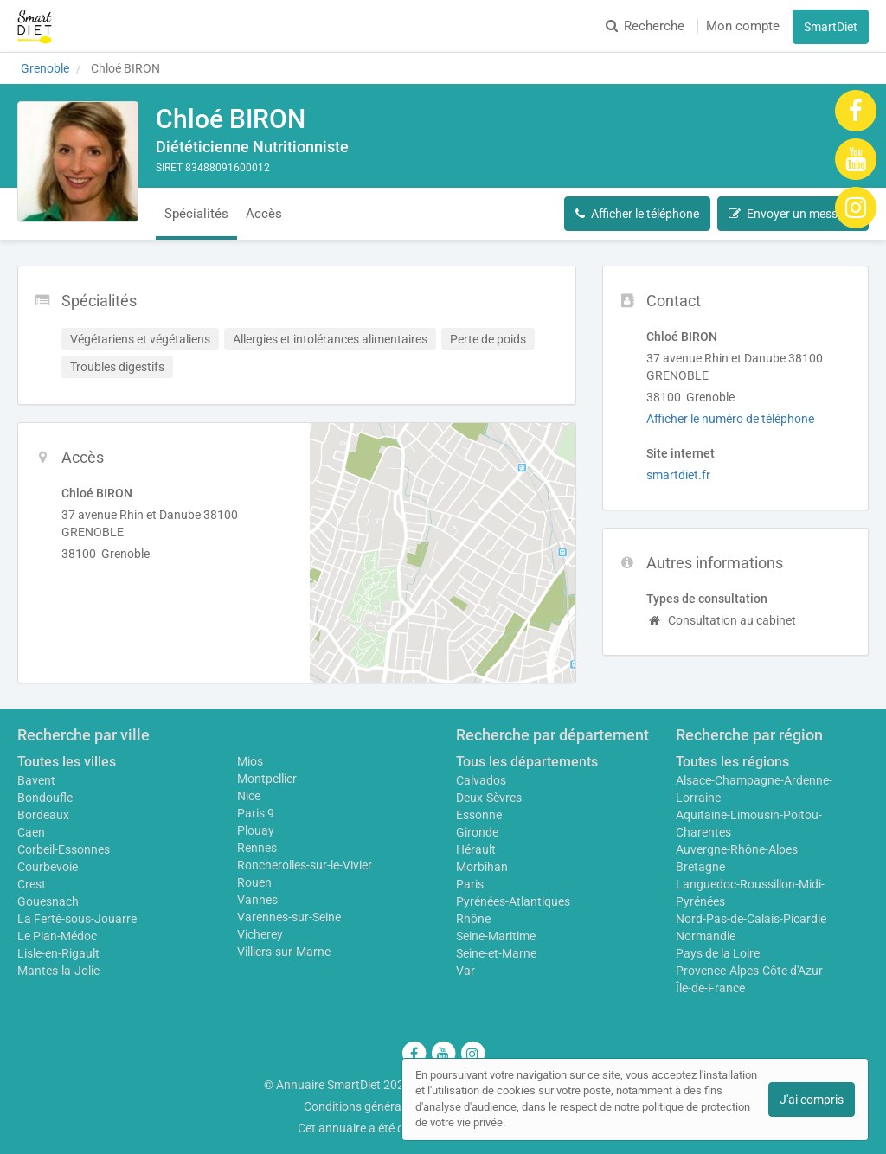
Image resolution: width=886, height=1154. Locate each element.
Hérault (476, 849)
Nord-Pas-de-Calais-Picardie (751, 919)
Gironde (477, 832)
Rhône (473, 919)
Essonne (479, 815)
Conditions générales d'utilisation (392, 1106)
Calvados (481, 780)
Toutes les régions (732, 761)
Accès (264, 213)
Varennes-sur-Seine (289, 917)
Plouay (255, 830)
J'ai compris (812, 1099)
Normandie (705, 936)
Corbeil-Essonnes (63, 849)
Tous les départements (527, 761)
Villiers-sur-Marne (284, 951)
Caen (31, 832)
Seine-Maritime (496, 936)
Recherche (645, 26)
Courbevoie (47, 867)
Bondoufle (45, 798)
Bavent (36, 780)
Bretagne (700, 867)
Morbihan (482, 867)
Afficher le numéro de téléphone (730, 419)
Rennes (257, 848)
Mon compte (743, 26)
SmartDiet (830, 27)
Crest (31, 884)
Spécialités (196, 213)
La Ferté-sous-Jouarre (77, 919)
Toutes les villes (66, 761)
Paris (470, 884)
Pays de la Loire (718, 953)
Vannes (257, 900)
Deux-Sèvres (489, 798)
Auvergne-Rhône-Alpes (737, 849)
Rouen (254, 882)
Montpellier (267, 778)
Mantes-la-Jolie (58, 971)
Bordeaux (43, 815)
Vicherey (260, 934)
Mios (250, 761)
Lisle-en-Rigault (58, 953)
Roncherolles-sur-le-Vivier (304, 865)
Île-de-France (710, 988)
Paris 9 (255, 813)
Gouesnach (48, 901)
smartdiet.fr (678, 475)
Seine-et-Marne (496, 953)
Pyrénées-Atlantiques (513, 901)
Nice (248, 796)
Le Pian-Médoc (57, 936)
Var (465, 971)
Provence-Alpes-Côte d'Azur (749, 971)
